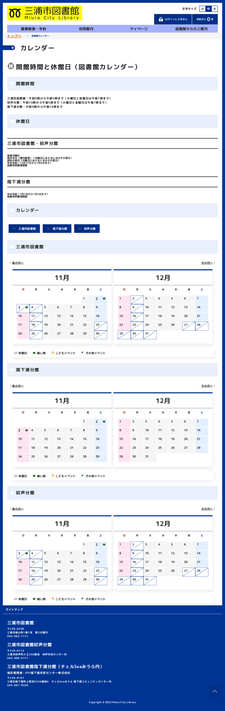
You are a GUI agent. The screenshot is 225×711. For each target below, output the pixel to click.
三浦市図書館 (24, 229)
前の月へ (16, 263)
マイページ (139, 28)
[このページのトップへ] (214, 691)
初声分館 (87, 229)
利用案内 (86, 28)
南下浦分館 (57, 229)
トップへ (14, 36)
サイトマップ (14, 609)
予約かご (205, 19)
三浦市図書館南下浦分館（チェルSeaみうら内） (55, 666)
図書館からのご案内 (191, 28)
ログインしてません (173, 19)
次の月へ (208, 263)
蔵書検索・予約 (33, 28)
